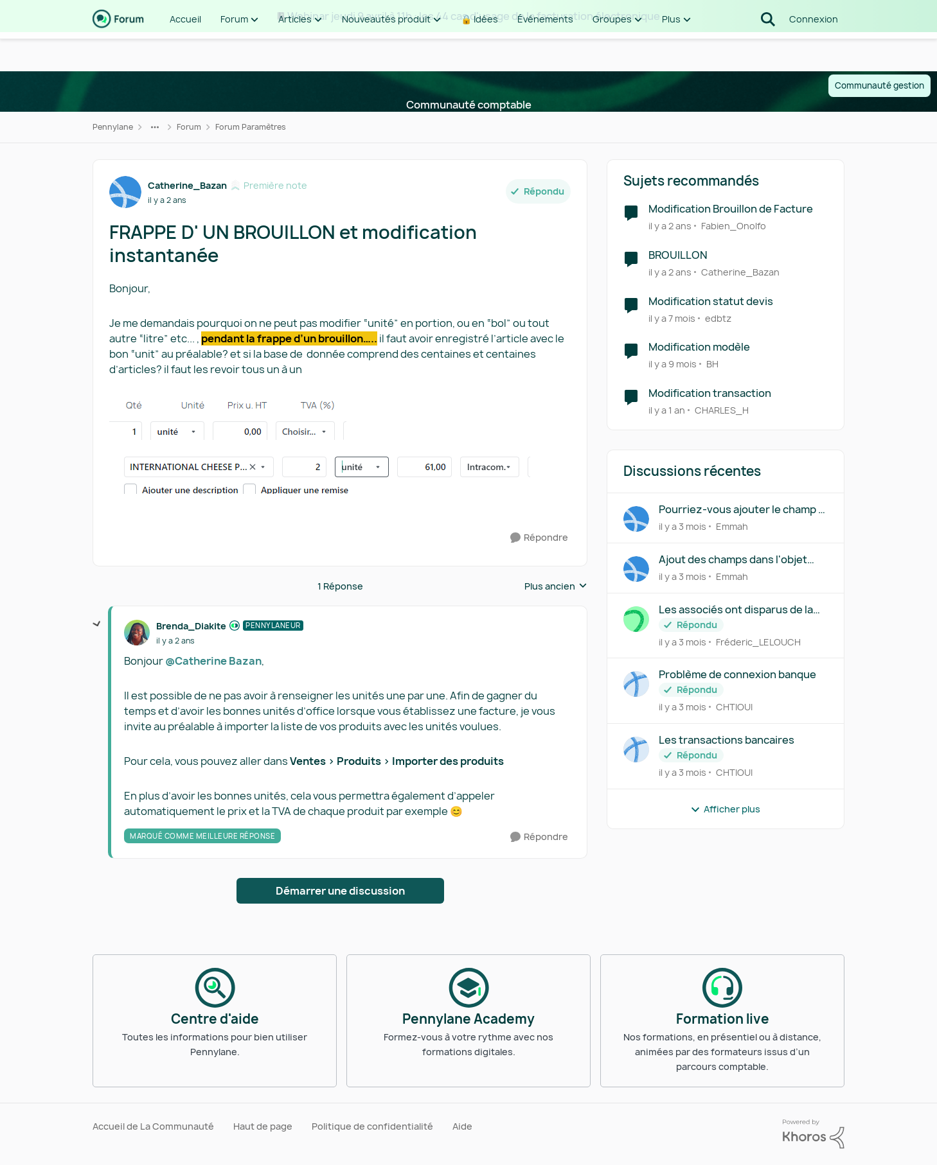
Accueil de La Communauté (153, 1126)
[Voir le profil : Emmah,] (636, 519)
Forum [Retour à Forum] (189, 126)
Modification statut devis (710, 301)
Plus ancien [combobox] (555, 586)
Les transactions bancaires (726, 740)
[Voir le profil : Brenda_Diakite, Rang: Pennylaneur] (137, 632)
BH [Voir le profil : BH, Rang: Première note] (712, 364)
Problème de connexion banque (737, 674)
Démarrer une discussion (340, 891)
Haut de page (262, 1126)
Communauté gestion (879, 85)
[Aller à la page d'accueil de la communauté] (118, 51)
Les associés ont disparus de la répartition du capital (736, 610)
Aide (462, 1126)
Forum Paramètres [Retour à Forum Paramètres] (250, 126)
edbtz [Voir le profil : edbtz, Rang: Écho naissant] (718, 317)
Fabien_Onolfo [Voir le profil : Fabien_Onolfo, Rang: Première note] (733, 226)
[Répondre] (539, 538)
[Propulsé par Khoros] (813, 1134)
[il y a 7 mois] (671, 317)
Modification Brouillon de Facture (730, 209)
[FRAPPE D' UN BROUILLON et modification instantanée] (175, 641)
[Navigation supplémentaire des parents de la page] (155, 127)
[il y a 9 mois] (672, 364)
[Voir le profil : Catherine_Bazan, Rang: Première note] (125, 192)
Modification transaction (709, 393)
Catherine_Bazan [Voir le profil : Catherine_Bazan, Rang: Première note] (187, 185)
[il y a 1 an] (666, 410)
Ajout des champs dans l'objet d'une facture (733, 559)
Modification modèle (699, 347)
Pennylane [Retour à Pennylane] (113, 126)
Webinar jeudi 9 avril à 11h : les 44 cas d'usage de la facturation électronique (473, 16)
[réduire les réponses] (97, 624)
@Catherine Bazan (213, 661)
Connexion (813, 51)
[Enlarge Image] (340, 418)
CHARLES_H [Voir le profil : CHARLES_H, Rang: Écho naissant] (722, 410)
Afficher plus (725, 809)
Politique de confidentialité (372, 1126)
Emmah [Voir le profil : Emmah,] (732, 526)
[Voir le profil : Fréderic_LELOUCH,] (636, 619)
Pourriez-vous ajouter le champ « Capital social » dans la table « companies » (741, 509)
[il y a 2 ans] (670, 225)
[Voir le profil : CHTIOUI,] (636, 684)
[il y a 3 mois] (682, 526)
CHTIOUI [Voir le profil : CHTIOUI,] (734, 707)
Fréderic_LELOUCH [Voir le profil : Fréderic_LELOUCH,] (758, 641)
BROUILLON (678, 255)
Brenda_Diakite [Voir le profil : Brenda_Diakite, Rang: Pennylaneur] (191, 626)
